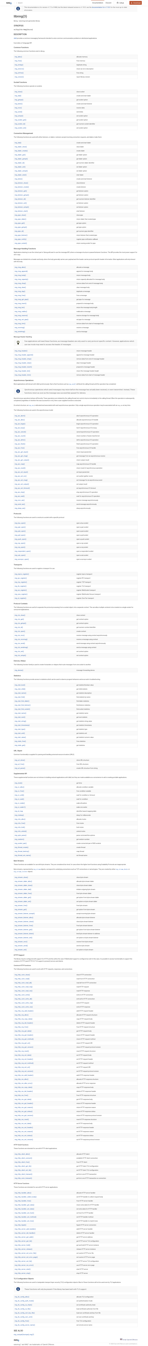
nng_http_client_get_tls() (23, 1166)
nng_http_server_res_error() (24, 1265)
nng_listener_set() (21, 203)
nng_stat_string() (20, 721)
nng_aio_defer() (20, 440)
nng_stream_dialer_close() (23, 885)
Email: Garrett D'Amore (129, 1340)
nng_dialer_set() (20, 167)
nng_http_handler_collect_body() (26, 1197)
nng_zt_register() (20, 598)
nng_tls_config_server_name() (25, 1325)
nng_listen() (18, 104)
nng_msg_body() (20, 275)
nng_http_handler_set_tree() (24, 1221)
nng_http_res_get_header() (24, 1103)
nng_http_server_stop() (22, 1273)
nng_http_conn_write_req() (24, 1003)
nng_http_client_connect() (23, 1158)
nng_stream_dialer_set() (23, 901)
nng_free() (18, 61)
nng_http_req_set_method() (24, 1063)
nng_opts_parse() (20, 835)
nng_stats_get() (20, 745)
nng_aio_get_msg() (21, 456)
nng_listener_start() (21, 211)
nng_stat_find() (20, 697)
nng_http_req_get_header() (24, 1035)
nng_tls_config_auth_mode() (24, 1301)
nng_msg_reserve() (21, 315)
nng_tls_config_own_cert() (23, 1317)
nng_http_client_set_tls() (23, 1170)
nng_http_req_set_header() (24, 1059)
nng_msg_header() (21, 351)
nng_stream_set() (21, 950)
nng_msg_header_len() (22, 371)
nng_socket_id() (20, 124)
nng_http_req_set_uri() (22, 1067)
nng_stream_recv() (21, 941)
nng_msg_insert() (20, 303)
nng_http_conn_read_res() (23, 991)
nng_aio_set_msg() (21, 480)
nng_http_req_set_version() (24, 1071)
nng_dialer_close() (21, 147)
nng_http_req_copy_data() (23, 1019)
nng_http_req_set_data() (23, 1055)
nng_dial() (18, 96)
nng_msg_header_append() (24, 355)
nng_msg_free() (20, 295)
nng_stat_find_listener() (23, 705)
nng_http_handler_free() (23, 1201)
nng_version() (19, 77)
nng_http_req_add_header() (24, 1011)
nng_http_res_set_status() (23, 1135)
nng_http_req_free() (21, 1027)
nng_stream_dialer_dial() (23, 889)
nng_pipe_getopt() (21, 227)
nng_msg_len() (20, 307)
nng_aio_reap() (20, 464)
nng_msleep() (19, 815)
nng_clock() (18, 783)
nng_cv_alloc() (19, 787)
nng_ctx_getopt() (20, 623)
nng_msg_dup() (20, 291)
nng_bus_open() (20, 523)
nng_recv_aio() (20, 500)
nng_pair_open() (20, 527)
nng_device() (19, 670)
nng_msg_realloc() (21, 311)
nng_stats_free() (20, 741)
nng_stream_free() (21, 905)
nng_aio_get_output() (22, 460)
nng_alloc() (18, 57)
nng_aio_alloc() (20, 420)
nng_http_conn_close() (22, 975)
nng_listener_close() (21, 183)
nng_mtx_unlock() (21, 831)
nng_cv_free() (19, 791)
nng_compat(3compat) (21, 1334)
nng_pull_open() (20, 535)
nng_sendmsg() (20, 331)
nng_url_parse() (20, 768)
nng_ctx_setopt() (20, 655)
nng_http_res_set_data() (23, 1123)
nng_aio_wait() (20, 496)
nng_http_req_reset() (22, 1051)
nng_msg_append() (21, 271)
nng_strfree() (19, 73)
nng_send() (18, 112)
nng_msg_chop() (20, 283)
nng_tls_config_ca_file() (23, 1309)
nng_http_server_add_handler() (25, 1229)
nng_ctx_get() (19, 619)
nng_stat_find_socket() (22, 709)
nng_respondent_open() (23, 551)
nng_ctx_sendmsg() (21, 647)
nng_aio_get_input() (21, 452)
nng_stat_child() (20, 689)
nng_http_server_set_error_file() (25, 1253)
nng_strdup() (19, 65)
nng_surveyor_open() (22, 559)
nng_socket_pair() (21, 843)
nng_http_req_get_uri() (22, 1043)
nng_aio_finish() (20, 444)
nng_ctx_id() (19, 627)
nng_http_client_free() (22, 1162)
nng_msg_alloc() (20, 267)
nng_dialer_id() (20, 163)
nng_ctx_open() (20, 631)
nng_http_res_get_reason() (24, 1107)
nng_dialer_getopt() (21, 159)
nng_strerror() (19, 69)
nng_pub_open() (20, 531)
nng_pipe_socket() (21, 243)
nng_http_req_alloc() (21, 1015)
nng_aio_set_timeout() (22, 488)
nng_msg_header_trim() (23, 375)
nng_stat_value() (20, 737)
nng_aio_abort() (20, 416)
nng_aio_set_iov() (21, 476)
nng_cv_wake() (20, 803)
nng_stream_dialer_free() (23, 893)
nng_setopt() (19, 116)
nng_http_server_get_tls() (23, 1241)
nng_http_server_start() (23, 1269)
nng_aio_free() (20, 448)
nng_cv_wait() (19, 799)
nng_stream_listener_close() (24, 921)
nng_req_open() (20, 547)
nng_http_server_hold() (22, 1245)
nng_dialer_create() (21, 151)
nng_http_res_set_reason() (24, 1131)
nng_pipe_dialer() (20, 219)
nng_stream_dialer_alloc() (23, 881)
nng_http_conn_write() (22, 995)
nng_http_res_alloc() (21, 1079)
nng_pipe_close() (20, 215)
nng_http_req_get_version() (24, 1047)
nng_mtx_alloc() (20, 819)
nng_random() (19, 839)
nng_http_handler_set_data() (24, 1209)
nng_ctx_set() (19, 651)
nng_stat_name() (20, 693)
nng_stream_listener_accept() (25, 913)
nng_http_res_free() (21, 1095)
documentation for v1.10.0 (101, 7)
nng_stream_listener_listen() (24, 933)
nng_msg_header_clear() (23, 363)
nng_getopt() (19, 100)
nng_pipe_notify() (20, 239)
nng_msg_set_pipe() (21, 319)
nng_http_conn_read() (22, 979)
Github (120, 3)
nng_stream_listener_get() (23, 929)
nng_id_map (19, 811)
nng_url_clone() (20, 760)
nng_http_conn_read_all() (23, 983)
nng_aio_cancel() (20, 432)
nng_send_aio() (20, 504)
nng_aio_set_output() (22, 484)
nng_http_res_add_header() (24, 1075)
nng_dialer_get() (20, 155)
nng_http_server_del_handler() (25, 1233)
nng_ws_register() (21, 590)
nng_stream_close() (21, 877)
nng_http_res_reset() (22, 1119)
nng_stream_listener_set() (23, 937)
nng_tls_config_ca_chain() (23, 1305)
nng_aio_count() (20, 436)
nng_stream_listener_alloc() (24, 917)
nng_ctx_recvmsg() (21, 639)
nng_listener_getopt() (22, 195)
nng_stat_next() (20, 717)
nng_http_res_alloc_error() (23, 1083)
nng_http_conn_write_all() (23, 999)
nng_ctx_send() (20, 643)
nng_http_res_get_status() (24, 1111)
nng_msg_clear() (20, 287)
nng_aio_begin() (20, 424)
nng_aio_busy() (20, 428)
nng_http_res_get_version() (24, 1115)
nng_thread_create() (21, 847)
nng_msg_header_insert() (23, 367)
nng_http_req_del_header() (24, 1023)
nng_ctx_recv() (20, 635)
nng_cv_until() (19, 795)
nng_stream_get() (21, 909)
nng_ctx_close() (20, 615)
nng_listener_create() (22, 187)
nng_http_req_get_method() (24, 1039)
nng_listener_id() (20, 199)
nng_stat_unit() (20, 733)
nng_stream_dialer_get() (23, 897)
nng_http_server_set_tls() (23, 1261)
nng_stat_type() (20, 729)
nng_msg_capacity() (21, 279)
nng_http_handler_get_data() (24, 1205)
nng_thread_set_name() (23, 855)
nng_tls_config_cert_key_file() (25, 1313)
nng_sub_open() (20, 555)
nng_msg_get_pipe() (21, 299)
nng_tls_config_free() (22, 1321)
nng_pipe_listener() (21, 235)
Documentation (97, 3)
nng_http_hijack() (20, 1225)
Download (136, 3)
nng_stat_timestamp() (22, 725)
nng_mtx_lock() (20, 827)
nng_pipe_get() (20, 223)
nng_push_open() (20, 539)
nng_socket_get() (20, 120)
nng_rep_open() (20, 543)
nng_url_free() (19, 764)
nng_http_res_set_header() (24, 1127)
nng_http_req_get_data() (23, 1031)
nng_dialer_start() (21, 175)
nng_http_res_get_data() (23, 1099)
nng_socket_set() (20, 128)
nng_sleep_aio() (20, 508)
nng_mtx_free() (20, 823)
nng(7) (32, 1334)
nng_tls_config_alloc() (22, 1297)
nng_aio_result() (20, 468)
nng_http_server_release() (23, 1249)
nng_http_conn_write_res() (24, 1007)
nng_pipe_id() (19, 231)
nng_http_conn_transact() (23, 1178)
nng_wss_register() (21, 594)
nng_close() (18, 92)
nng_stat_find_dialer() (22, 701)
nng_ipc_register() (21, 578)
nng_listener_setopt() (22, 207)
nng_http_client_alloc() (22, 1154)
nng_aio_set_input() (21, 472)
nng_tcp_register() (21, 582)
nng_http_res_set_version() (24, 1139)
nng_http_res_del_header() (24, 1091)
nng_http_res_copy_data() (23, 1087)
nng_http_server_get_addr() (24, 1237)
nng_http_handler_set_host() (24, 1213)
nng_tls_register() (20, 586)
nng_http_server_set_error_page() (26, 1257)
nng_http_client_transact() (23, 1174)
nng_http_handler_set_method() (25, 1217)
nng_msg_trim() (20, 323)
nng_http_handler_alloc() (23, 1193)
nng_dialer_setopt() (21, 171)
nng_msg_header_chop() (23, 359)
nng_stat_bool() (20, 685)
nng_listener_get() (21, 191)
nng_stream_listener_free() (24, 925)
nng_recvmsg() (20, 327)
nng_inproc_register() (22, 574)
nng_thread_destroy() (22, 851)
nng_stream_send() (21, 945)
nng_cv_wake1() (20, 807)
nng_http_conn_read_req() (24, 987)
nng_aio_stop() (20, 492)
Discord (108, 3)
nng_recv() (18, 108)
